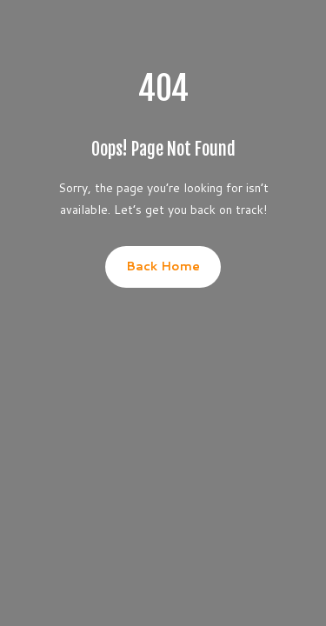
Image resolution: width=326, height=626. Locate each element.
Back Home (163, 266)
